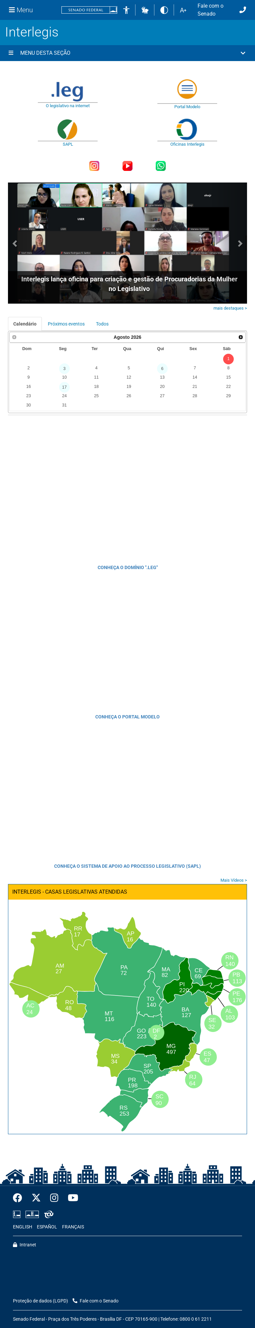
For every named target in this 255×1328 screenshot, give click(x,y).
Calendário (25, 324)
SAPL (68, 144)
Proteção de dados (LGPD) (40, 1301)
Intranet (24, 1245)
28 (195, 396)
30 (28, 405)
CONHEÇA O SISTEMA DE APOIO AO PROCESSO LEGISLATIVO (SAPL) (127, 866)
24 (64, 396)
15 (228, 377)
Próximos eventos (66, 324)
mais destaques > (230, 308)
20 (162, 386)
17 (64, 387)
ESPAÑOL (47, 1227)
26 (129, 396)
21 (195, 386)
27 (162, 396)
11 (96, 377)
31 (64, 405)
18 (96, 386)
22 (228, 386)
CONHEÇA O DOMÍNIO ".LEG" (128, 567)
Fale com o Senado (210, 10)
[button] (144, 10)
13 (162, 377)
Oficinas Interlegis (187, 144)
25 (96, 396)
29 (228, 396)
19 (129, 386)
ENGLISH (22, 1227)
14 (195, 377)
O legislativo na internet (68, 105)
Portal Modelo (187, 106)
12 (129, 377)
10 (64, 377)
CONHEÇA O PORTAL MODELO (127, 716)
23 (28, 396)
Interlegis (31, 32)
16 (28, 386)
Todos (102, 324)
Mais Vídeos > (233, 880)
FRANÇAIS (73, 1227)
